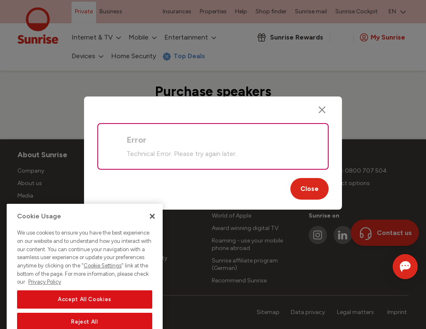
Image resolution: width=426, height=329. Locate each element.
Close (309, 189)
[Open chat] (394, 266)
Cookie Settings (102, 298)
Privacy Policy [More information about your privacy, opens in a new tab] (44, 314)
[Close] (322, 109)
